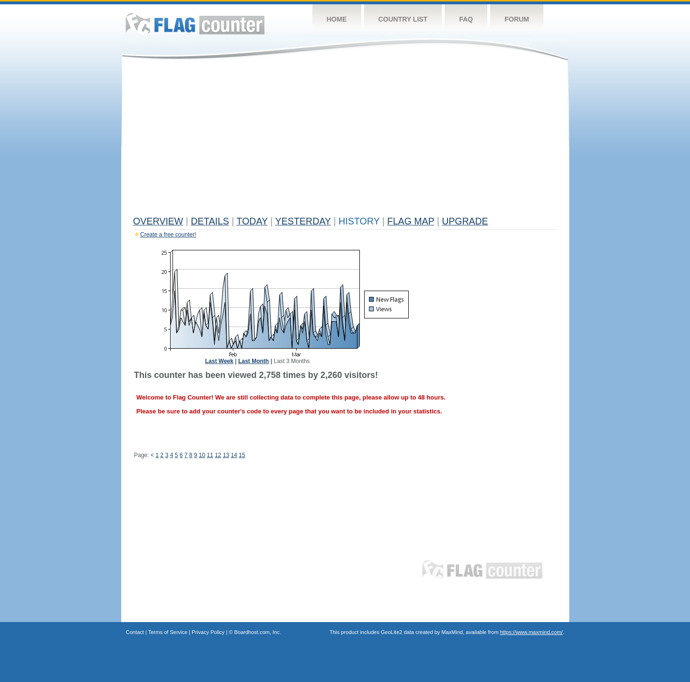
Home (337, 19)
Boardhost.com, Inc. (257, 632)
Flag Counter (195, 24)
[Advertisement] (345, 140)
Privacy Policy (208, 632)
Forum (517, 19)
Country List (403, 19)
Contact (135, 632)
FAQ (466, 19)
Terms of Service (167, 632)
